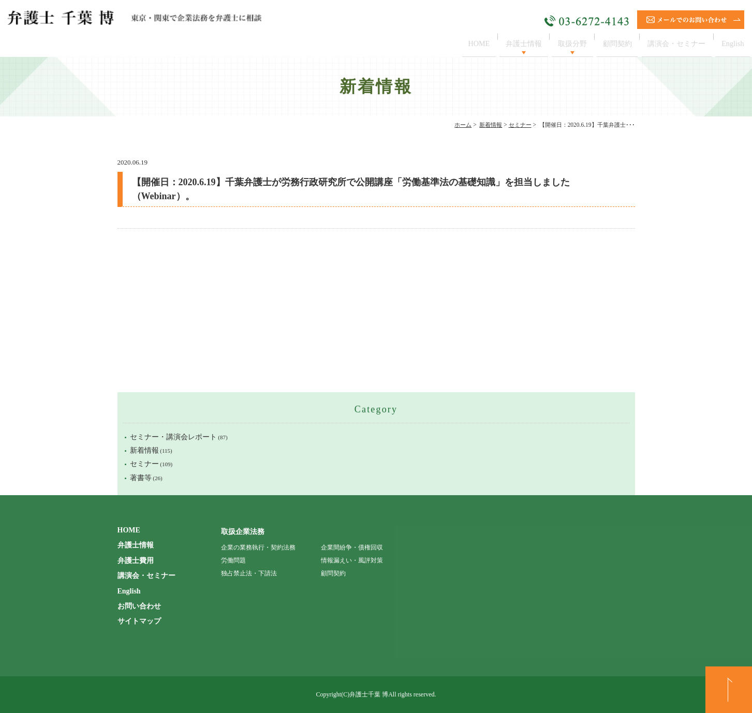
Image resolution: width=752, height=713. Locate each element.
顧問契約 (607, 43)
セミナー (520, 125)
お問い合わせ (139, 606)
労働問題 (233, 560)
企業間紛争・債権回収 (352, 547)
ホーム (462, 125)
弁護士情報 (506, 43)
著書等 (141, 478)
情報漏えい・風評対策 (352, 560)
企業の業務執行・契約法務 (258, 547)
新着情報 (490, 125)
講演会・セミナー (671, 43)
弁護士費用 (135, 561)
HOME (458, 43)
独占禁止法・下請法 (249, 573)
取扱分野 (558, 43)
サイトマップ (139, 621)
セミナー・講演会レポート (173, 437)
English (731, 43)
